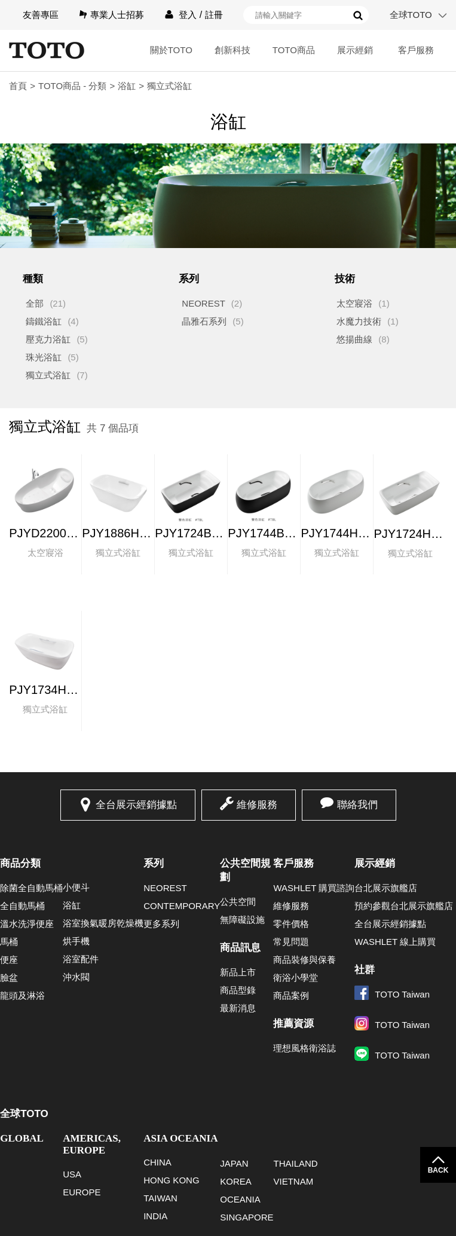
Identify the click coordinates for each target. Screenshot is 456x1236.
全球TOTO (411, 15)
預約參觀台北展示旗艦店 (403, 906)
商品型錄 (238, 990)
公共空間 (238, 902)
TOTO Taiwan (392, 994)
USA (72, 1174)
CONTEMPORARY (181, 906)
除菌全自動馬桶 (31, 888)
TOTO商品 (294, 50)
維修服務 (257, 804)
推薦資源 (293, 1023)
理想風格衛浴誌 (304, 1048)
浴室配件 (81, 959)
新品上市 (238, 972)
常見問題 (291, 942)
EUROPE (81, 1192)
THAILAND (295, 1163)
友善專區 (41, 15)
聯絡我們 (357, 804)
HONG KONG (171, 1180)
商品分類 (20, 863)
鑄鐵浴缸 (44, 321)
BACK (438, 1170)
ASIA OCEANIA (180, 1138)
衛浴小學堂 (295, 977)
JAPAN (234, 1163)
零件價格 (291, 924)
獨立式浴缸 (48, 375)
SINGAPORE (246, 1217)
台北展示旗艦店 (385, 888)
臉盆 (9, 977)
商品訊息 (240, 947)
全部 (35, 303)
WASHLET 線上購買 (395, 942)
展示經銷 (355, 50)
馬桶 (9, 942)
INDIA (155, 1216)
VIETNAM (293, 1181)
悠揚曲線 (354, 339)
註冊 (214, 15)
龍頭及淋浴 (22, 995)
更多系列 (161, 924)
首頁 (18, 86)
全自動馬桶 (22, 906)
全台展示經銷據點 (136, 804)
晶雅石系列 (204, 321)
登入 (188, 15)
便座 (9, 959)
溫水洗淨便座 (27, 924)
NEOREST (203, 303)
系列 (153, 863)
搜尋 (358, 15)
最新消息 (238, 1008)
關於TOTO (171, 50)
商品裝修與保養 (304, 959)
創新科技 (232, 50)
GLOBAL (22, 1138)
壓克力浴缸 (48, 339)
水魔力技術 (358, 321)
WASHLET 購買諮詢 (313, 888)
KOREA (236, 1181)
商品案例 (291, 995)
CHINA (157, 1162)
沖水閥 (76, 977)
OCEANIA (240, 1199)
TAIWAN (160, 1198)
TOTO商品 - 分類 (72, 86)
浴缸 (127, 86)
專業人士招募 (117, 15)
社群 (364, 969)
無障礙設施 (242, 919)
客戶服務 (416, 50)
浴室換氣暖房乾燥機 (103, 923)
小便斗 (76, 887)
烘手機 (76, 941)
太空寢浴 (354, 303)
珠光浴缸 (44, 357)
